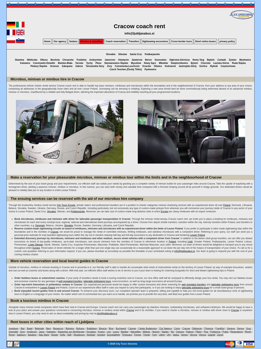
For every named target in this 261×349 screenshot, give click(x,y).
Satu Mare (44, 334)
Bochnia (55, 59)
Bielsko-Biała (65, 63)
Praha (225, 331)
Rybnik (214, 66)
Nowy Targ (198, 59)
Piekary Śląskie (38, 66)
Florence (208, 328)
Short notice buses (205, 41)
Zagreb (211, 334)
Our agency (59, 41)
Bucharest (121, 328)
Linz (109, 331)
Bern (48, 328)
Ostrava (180, 331)
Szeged (101, 334)
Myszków (136, 63)
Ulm (169, 334)
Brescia (103, 328)
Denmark (40, 225)
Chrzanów (67, 59)
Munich (156, 331)
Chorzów (206, 63)
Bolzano (80, 328)
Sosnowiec (161, 59)
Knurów (146, 66)
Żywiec (232, 59)
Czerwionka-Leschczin (127, 66)
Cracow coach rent (139, 26)
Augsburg (13, 328)
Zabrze (79, 66)
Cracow (54, 231)
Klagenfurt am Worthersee (71, 331)
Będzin (210, 59)
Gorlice (203, 66)
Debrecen (197, 328)
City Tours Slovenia (126, 343)
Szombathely (113, 334)
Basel (30, 328)
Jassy (42, 331)
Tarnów (79, 63)
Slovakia (111, 54)
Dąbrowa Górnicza (179, 59)
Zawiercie (137, 59)
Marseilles (135, 331)
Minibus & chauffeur (91, 41)
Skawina (19, 59)
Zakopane (67, 66)
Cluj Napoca (165, 328)
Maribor (125, 331)
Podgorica (215, 331)
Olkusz (44, 59)
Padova (190, 331)
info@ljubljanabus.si (139, 33)
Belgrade (39, 328)
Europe (164, 211)
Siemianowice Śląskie (116, 63)
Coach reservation (116, 41)
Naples (165, 331)
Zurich (220, 334)
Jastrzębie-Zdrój (187, 66)
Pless (98, 63)
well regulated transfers (70, 281)
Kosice (101, 331)
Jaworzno (110, 59)
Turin (154, 334)
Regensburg (236, 331)
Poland (226, 205)
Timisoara (127, 334)
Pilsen (198, 331)
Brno (111, 328)
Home (47, 41)
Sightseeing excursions (155, 41)
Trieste (146, 334)
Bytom (194, 63)
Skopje (54, 334)
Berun (148, 59)
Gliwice (158, 66)
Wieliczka (32, 59)
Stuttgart (91, 334)
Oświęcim (123, 59)
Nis (172, 331)
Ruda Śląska (239, 63)
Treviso (137, 334)
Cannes (132, 328)
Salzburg (21, 334)
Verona (193, 334)
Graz (248, 328)
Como (177, 328)
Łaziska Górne (221, 63)
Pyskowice (150, 69)
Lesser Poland (197, 235)
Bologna (70, 328)
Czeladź (222, 59)
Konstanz (91, 331)
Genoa (240, 328)
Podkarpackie (152, 54)
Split (69, 334)
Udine (162, 334)
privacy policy (227, 41)
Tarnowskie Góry (95, 66)
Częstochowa (228, 66)
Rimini (248, 331)
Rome (12, 334)
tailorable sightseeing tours (97, 281)
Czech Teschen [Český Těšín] (125, 69)
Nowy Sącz (150, 63)
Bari (23, 328)
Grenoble (13, 331)
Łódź (190, 241)
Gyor (22, 331)
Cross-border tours (181, 41)
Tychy (89, 63)
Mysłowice (245, 59)
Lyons (116, 331)
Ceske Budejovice (147, 328)
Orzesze (54, 66)
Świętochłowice (179, 63)
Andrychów (95, 59)
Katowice (25, 63)
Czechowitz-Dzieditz (44, 63)
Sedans (73, 41)
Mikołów (163, 63)
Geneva (231, 328)
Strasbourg (79, 334)
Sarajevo (32, 334)
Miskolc (146, 331)
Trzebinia (81, 59)
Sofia (62, 334)
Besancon (58, 328)
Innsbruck (32, 331)
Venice (184, 334)
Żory (109, 66)
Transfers (134, 41)
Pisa (206, 331)
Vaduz (176, 334)
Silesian (122, 54)
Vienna (202, 334)
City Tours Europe (66, 205)
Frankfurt (220, 328)
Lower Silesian (35, 244)
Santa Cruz (136, 54)
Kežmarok (170, 66)
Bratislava (92, 328)
